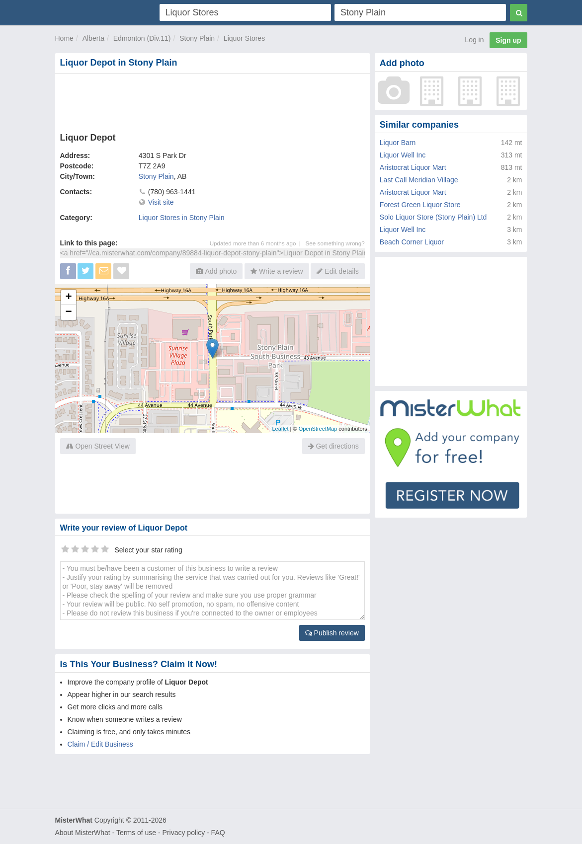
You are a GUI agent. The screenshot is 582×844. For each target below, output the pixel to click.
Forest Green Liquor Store (420, 205)
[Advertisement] (212, 100)
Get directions (333, 446)
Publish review (332, 633)
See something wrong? (335, 243)
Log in (474, 40)
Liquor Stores (244, 38)
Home (64, 38)
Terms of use (136, 833)
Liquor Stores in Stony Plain (182, 218)
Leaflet (280, 429)
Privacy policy (184, 833)
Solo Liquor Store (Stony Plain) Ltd (433, 217)
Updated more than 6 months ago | (258, 243)
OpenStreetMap (318, 429)
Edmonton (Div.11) (142, 38)
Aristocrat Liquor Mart (413, 167)
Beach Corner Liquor (412, 242)
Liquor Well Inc (402, 155)
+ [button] (68, 297)
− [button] (68, 312)
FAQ (218, 833)
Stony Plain (197, 38)
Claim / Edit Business (100, 744)
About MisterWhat (82, 833)
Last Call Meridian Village (419, 180)
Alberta (93, 38)
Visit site (161, 202)
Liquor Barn (398, 143)
